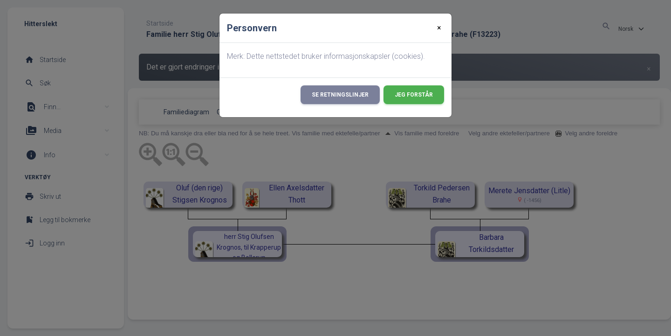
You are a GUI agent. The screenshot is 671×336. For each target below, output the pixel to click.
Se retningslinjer (340, 94)
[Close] (439, 28)
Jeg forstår (414, 94)
